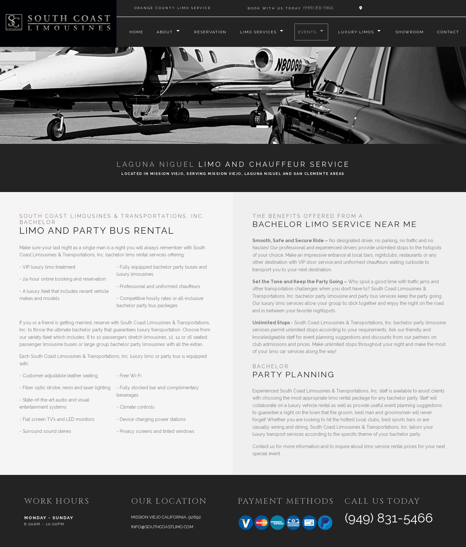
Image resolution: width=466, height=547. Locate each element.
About (163, 32)
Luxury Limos (355, 32)
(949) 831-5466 (318, 8)
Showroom (409, 32)
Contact (448, 32)
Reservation (209, 32)
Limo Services (257, 32)
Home (135, 32)
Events (306, 32)
